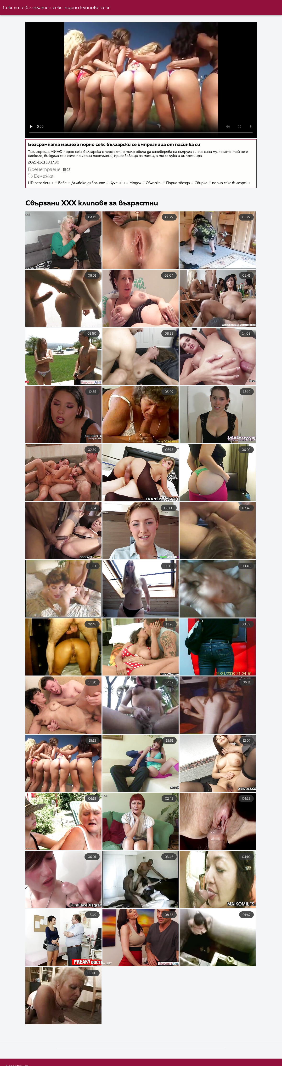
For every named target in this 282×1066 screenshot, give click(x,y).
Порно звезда (178, 183)
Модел (135, 183)
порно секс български (231, 183)
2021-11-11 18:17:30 (43, 162)
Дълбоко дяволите (88, 183)
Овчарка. (153, 183)
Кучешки (117, 183)
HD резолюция (40, 183)
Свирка (201, 183)
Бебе (62, 183)
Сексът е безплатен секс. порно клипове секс (56, 7)
